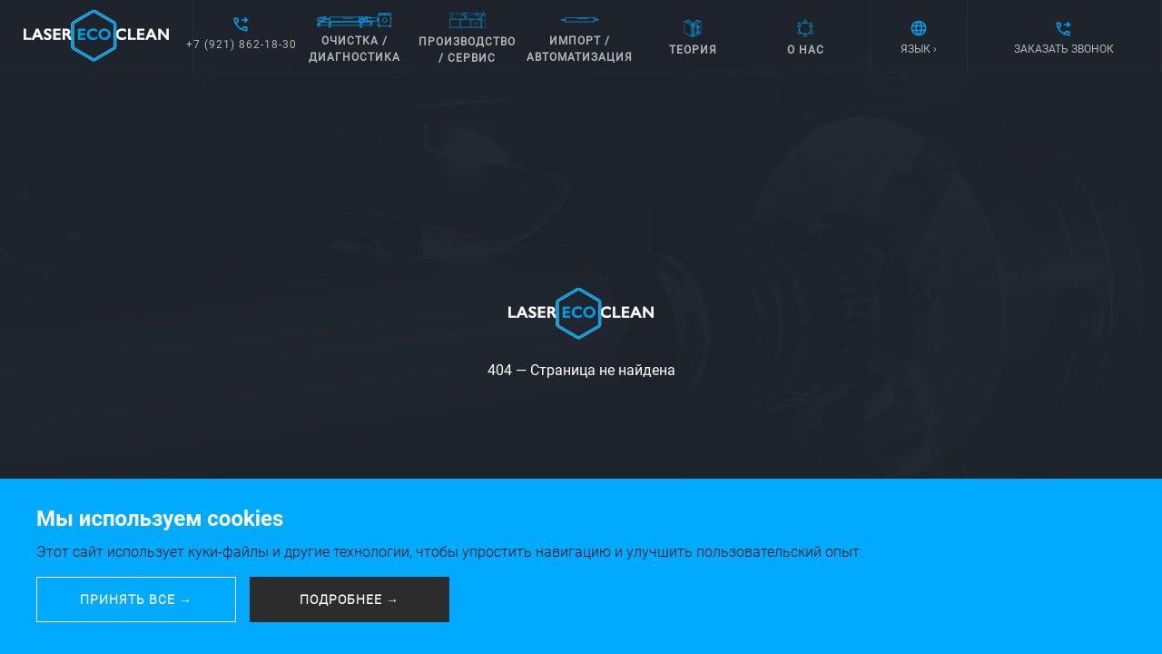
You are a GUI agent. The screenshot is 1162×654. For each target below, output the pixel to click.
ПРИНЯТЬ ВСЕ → (136, 599)
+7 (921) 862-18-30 (241, 44)
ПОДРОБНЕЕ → (349, 599)
